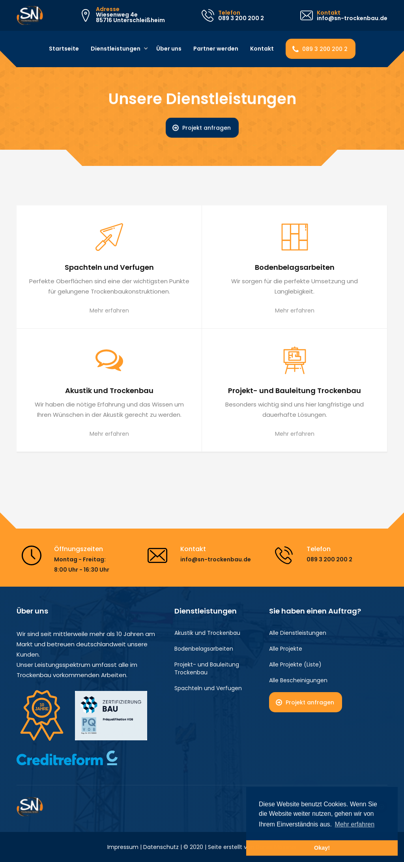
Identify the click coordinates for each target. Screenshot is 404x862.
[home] (30, 15)
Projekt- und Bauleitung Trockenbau (206, 668)
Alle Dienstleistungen (297, 633)
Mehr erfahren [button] (355, 824)
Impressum (122, 847)
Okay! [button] (322, 848)
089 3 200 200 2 (325, 49)
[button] (116, 49)
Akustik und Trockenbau (207, 633)
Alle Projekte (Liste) (295, 664)
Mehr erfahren (109, 310)
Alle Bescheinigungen (298, 680)
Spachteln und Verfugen (208, 688)
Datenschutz (161, 847)
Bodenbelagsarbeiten (203, 649)
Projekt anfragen (206, 128)
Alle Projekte (285, 649)
